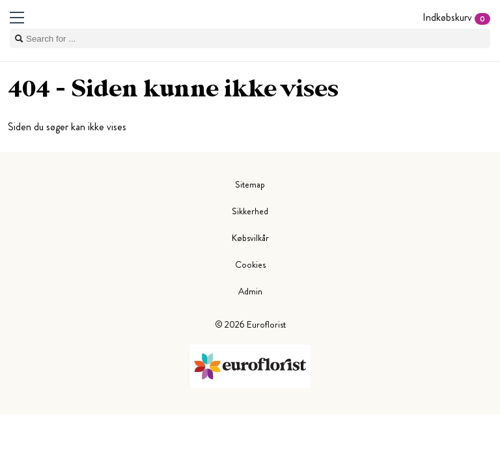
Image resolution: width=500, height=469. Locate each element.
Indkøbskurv (456, 17)
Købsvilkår (250, 237)
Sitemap (250, 184)
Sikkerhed (250, 211)
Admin (250, 291)
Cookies (250, 264)
